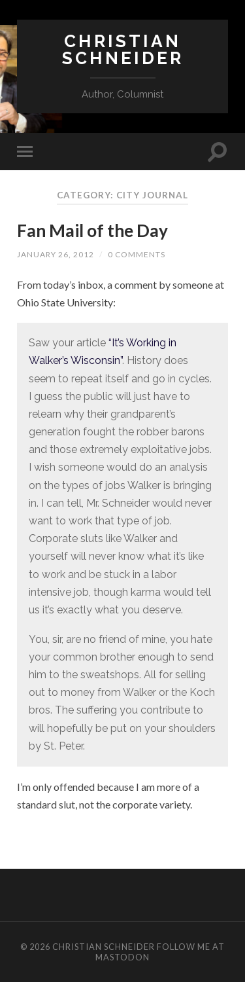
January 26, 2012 (55, 254)
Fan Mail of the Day (92, 230)
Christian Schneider (123, 49)
